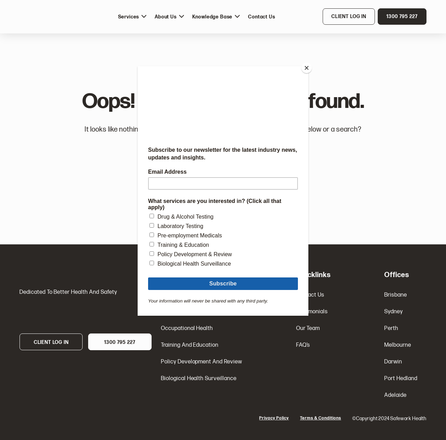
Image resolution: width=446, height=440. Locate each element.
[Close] (306, 68)
